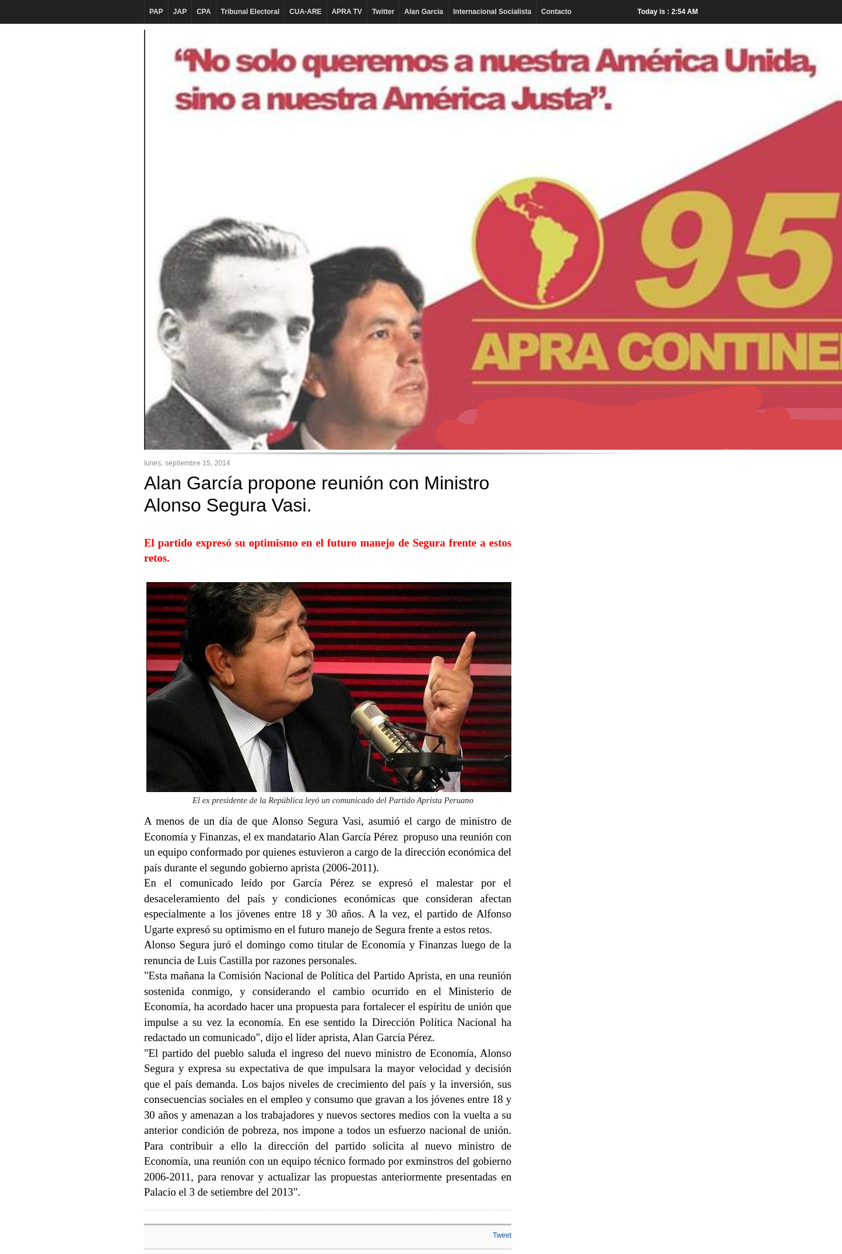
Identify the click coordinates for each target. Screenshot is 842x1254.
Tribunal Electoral (250, 12)
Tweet (502, 1235)
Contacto (556, 12)
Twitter (383, 12)
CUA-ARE (305, 12)
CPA (203, 12)
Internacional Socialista (492, 12)
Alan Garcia (423, 12)
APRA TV (347, 12)
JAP (180, 12)
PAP (156, 12)
